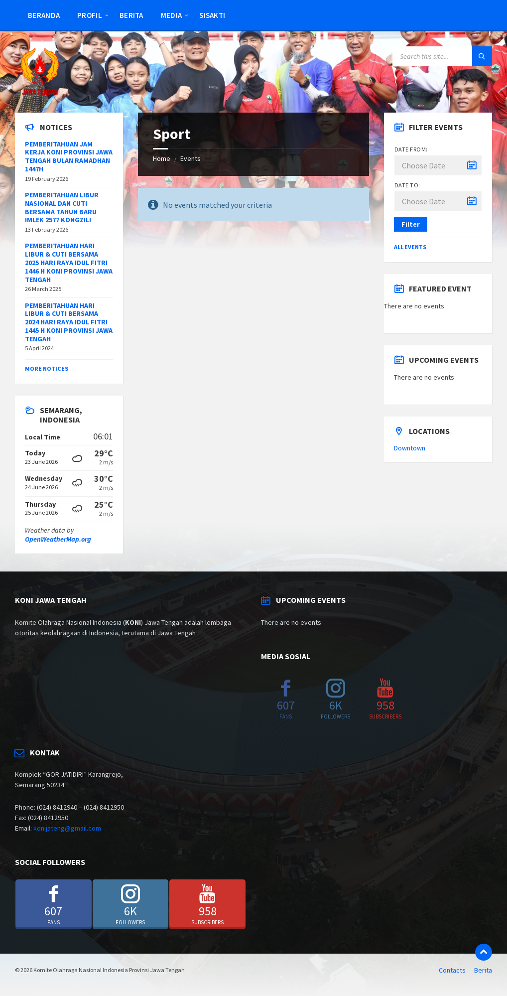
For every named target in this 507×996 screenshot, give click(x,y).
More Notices (46, 368)
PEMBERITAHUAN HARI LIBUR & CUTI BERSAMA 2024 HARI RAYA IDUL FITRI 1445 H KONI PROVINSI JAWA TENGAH (69, 322)
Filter (410, 224)
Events (190, 158)
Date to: (407, 185)
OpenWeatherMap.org (58, 539)
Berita (483, 970)
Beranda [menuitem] (44, 15)
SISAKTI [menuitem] (212, 15)
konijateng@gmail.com (67, 828)
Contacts (452, 970)
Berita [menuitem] (131, 15)
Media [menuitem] (171, 15)
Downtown (409, 447)
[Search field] (442, 56)
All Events (410, 247)
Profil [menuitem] (89, 15)
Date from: (411, 149)
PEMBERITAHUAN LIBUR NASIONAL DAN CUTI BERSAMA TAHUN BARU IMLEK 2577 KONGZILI (62, 207)
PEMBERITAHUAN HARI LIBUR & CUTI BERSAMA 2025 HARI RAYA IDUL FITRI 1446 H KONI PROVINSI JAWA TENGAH (69, 262)
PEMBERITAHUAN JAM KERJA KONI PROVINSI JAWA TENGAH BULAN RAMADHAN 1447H (69, 156)
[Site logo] (40, 93)
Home (161, 158)
